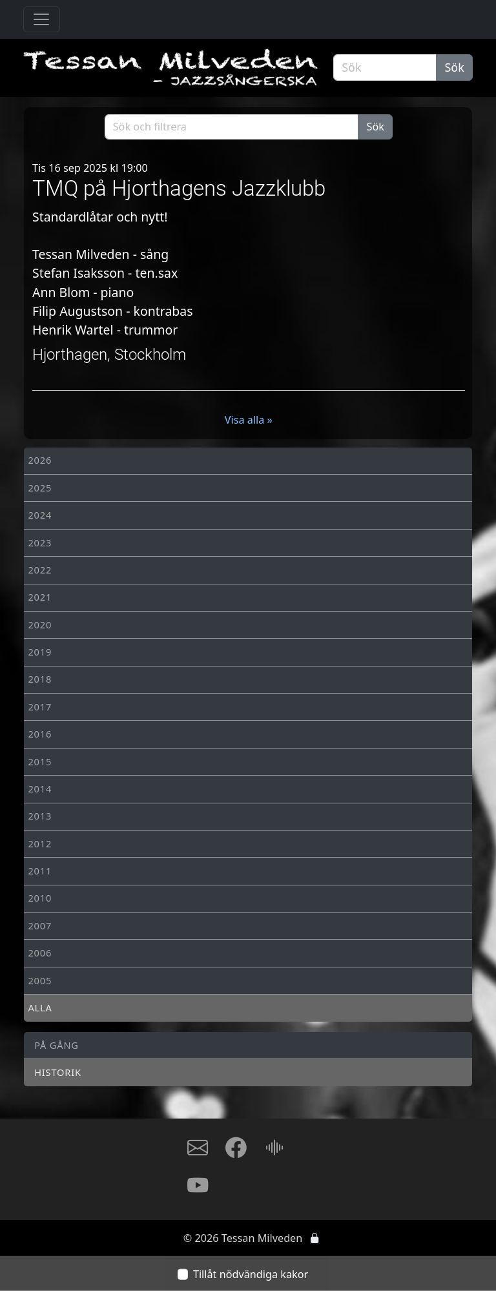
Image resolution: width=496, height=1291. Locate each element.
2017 (40, 706)
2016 (40, 733)
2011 (40, 870)
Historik (57, 1072)
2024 (40, 514)
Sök (454, 67)
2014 (40, 788)
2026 (40, 459)
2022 (40, 569)
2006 (40, 952)
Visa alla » (249, 420)
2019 (40, 651)
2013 (40, 815)
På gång (56, 1044)
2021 (40, 596)
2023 (40, 542)
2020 (40, 624)
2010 (40, 897)
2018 (40, 678)
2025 (40, 487)
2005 (40, 980)
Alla (40, 1007)
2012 (40, 843)
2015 (40, 761)
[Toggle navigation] (41, 19)
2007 (40, 925)
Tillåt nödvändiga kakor (250, 1274)
